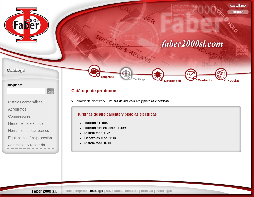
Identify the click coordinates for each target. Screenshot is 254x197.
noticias (147, 191)
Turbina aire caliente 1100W (105, 128)
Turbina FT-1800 (96, 123)
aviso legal (164, 191)
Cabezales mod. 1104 (100, 138)
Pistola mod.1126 (97, 133)
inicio (68, 191)
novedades (114, 191)
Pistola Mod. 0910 (97, 143)
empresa (80, 191)
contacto (131, 191)
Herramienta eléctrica (88, 101)
